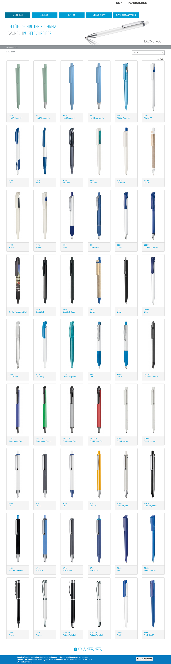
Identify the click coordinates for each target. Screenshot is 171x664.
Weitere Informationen (25, 662)
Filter (10, 52)
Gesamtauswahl (12, 47)
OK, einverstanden (144, 659)
